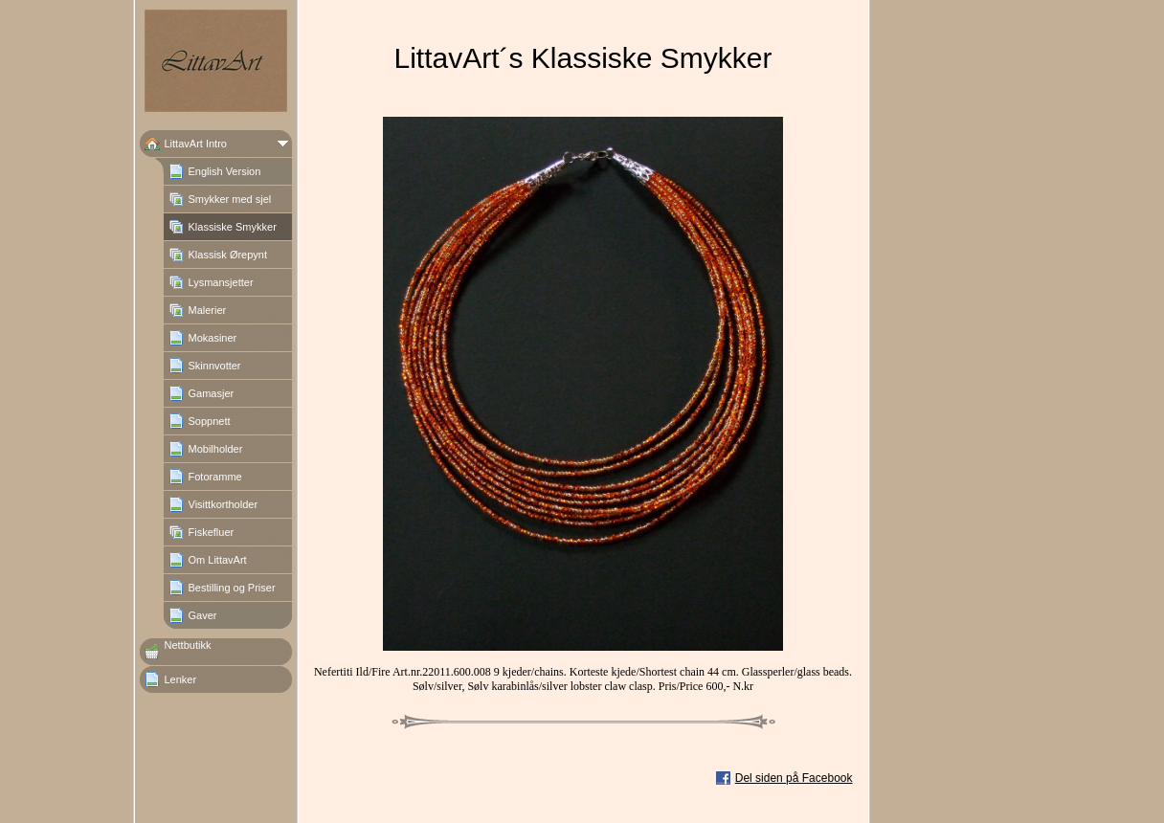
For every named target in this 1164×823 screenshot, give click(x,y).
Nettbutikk (188, 645)
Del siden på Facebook (794, 778)
